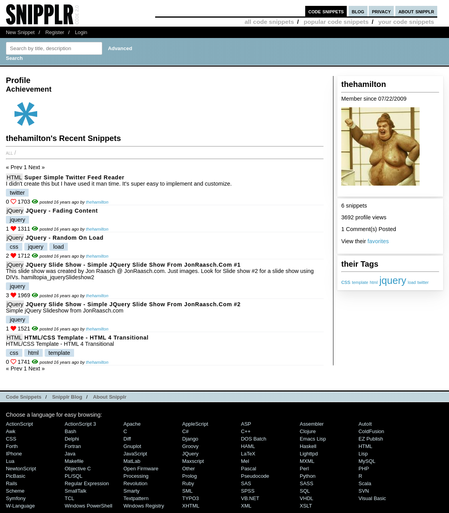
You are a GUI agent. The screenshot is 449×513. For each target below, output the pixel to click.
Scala (364, 483)
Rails (11, 483)
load (412, 282)
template (360, 282)
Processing (135, 476)
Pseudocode (255, 476)
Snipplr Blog (67, 397)
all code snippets (269, 21)
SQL (305, 491)
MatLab (131, 461)
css (345, 281)
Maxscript (193, 461)
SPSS (248, 491)
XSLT (306, 506)
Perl (304, 468)
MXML (307, 461)
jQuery (15, 211)
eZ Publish (370, 439)
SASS (306, 483)
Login (81, 32)
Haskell (308, 446)
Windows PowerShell (88, 506)
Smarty (131, 491)
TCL (69, 498)
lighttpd (309, 454)
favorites (378, 241)
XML (246, 506)
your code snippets (406, 21)
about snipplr (416, 11)
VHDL (306, 498)
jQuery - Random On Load (64, 238)
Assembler (312, 424)
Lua (10, 461)
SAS (246, 483)
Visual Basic (372, 498)
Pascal (248, 468)
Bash (70, 431)
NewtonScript (21, 468)
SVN (363, 491)
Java (70, 454)
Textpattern (135, 498)
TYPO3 (190, 498)
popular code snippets (336, 21)
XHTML (190, 506)
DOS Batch (253, 439)
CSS (11, 439)
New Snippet (20, 32)
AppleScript (195, 424)
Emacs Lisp (313, 439)
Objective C (78, 468)
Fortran (73, 446)
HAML (248, 446)
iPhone (14, 454)
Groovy (190, 446)
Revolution (135, 483)
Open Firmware (140, 468)
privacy (381, 11)
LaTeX (248, 454)
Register (54, 32)
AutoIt (365, 424)
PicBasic (15, 476)
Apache (132, 424)
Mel (245, 461)
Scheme (15, 491)
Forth (12, 446)
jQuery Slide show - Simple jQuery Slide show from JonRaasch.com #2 (133, 304)
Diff (127, 439)
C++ (245, 431)
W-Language (20, 506)
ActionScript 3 (80, 424)
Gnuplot (132, 446)
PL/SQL (73, 476)
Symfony (15, 498)
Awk (10, 431)
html (374, 282)
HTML (14, 177)
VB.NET (250, 498)
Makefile (74, 461)
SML (187, 491)
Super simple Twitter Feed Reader (74, 177)
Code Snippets (24, 397)
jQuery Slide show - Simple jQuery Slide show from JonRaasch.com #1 (133, 265)
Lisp (363, 454)
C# (185, 431)
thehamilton (97, 202)
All (9, 153)
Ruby (188, 483)
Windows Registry (143, 506)
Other (188, 468)
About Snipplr (110, 397)
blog (358, 11)
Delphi (72, 439)
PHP (363, 468)
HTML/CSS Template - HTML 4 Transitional (86, 337)
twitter (423, 282)
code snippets (326, 11)
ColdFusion (371, 431)
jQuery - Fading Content (61, 211)
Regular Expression (87, 483)
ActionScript (19, 424)
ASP (246, 424)
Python (307, 476)
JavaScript (135, 454)
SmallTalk (75, 491)
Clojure (308, 431)
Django (190, 439)
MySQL (366, 461)
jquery (392, 280)
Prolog (189, 476)
